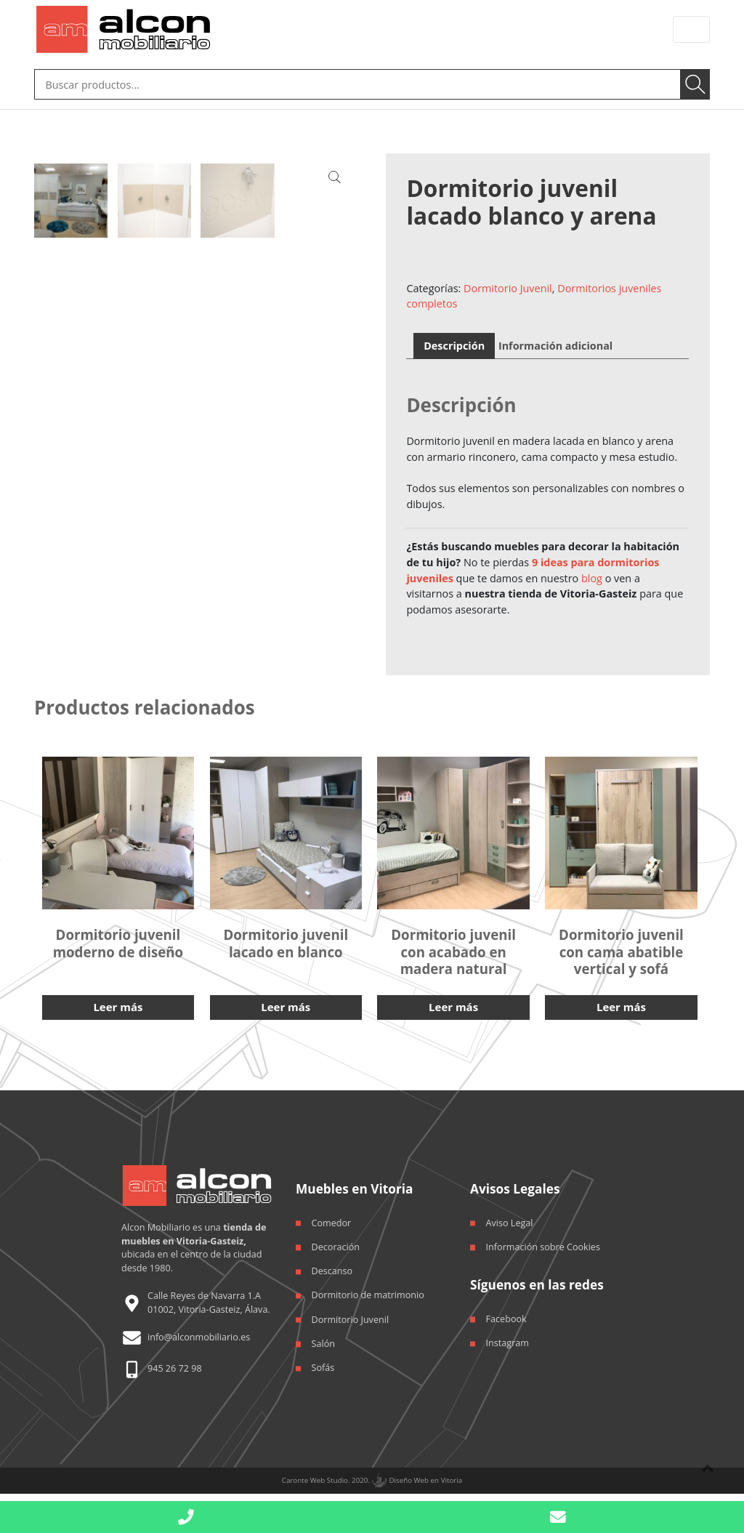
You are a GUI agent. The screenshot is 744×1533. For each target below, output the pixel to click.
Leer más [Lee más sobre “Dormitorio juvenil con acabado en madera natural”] (453, 1003)
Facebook (506, 1314)
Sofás (323, 1364)
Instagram (507, 1339)
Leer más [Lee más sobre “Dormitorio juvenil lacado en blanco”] (286, 1003)
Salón (323, 1339)
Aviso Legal (509, 1218)
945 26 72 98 (174, 1365)
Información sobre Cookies (543, 1242)
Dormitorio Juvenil (508, 285)
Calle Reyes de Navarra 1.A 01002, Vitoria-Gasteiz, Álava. (208, 1298)
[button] (558, 1517)
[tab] (454, 343)
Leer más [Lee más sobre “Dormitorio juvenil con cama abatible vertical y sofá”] (620, 1003)
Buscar (697, 83)
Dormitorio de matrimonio (368, 1291)
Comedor (332, 1218)
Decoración (336, 1242)
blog (591, 575)
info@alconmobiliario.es (198, 1333)
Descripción (454, 343)
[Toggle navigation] (691, 29)
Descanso (332, 1267)
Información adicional (555, 343)
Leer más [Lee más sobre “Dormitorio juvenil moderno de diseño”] (118, 1003)
